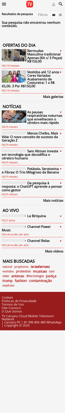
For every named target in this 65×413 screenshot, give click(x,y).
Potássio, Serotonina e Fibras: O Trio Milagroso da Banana (30, 171)
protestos (23, 271)
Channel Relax (38, 241)
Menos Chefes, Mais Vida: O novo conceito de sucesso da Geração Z (30, 137)
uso (51, 271)
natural (7, 267)
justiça (51, 276)
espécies (8, 285)
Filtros (42, 14)
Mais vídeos (54, 251)
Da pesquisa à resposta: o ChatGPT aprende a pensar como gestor (32, 186)
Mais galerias (53, 96)
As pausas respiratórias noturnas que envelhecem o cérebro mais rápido (44, 117)
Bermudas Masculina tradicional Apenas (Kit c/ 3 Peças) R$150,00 (44, 56)
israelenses (40, 266)
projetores (21, 267)
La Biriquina (36, 216)
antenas (17, 276)
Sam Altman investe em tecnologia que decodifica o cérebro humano (30, 154)
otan (5, 276)
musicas (40, 271)
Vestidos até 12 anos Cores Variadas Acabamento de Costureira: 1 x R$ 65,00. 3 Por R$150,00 (30, 79)
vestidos (8, 271)
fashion (21, 281)
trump (7, 281)
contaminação (40, 281)
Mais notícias (53, 200)
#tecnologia (35, 276)
